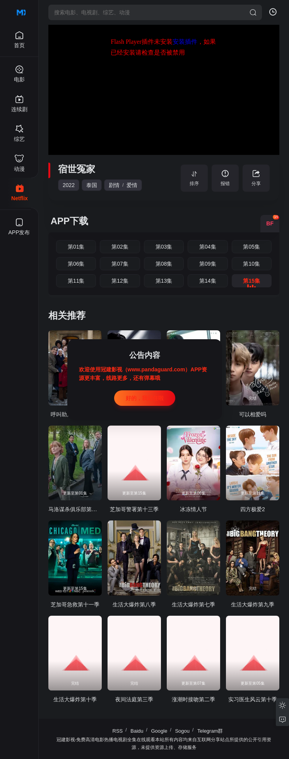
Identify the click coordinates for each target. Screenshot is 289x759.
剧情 (114, 185)
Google (159, 731)
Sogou (182, 731)
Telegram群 (210, 731)
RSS (118, 731)
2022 (69, 185)
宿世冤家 (76, 169)
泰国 (91, 185)
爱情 (132, 185)
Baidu (136, 731)
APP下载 (69, 221)
